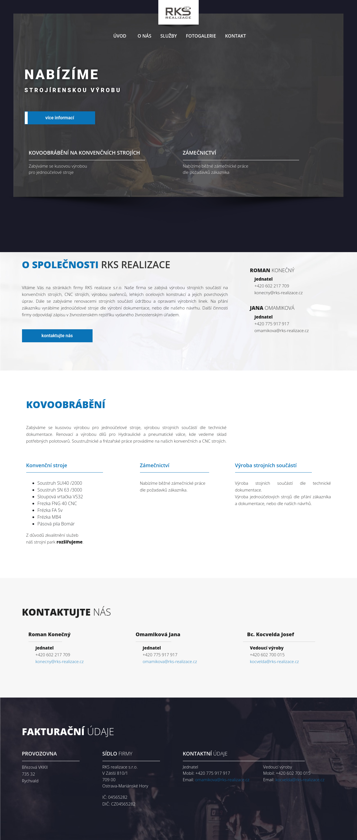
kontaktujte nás (57, 335)
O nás (145, 36)
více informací (59, 117)
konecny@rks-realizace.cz (60, 661)
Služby (168, 36)
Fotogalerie (201, 36)
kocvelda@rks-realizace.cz (274, 661)
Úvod (119, 36)
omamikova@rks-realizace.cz (170, 661)
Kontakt (235, 36)
